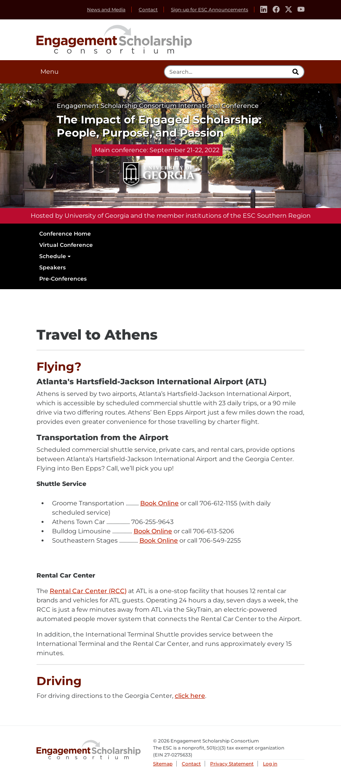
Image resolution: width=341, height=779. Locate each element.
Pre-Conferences (63, 278)
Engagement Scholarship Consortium (114, 38)
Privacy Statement (232, 764)
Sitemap (162, 764)
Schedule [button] (52, 256)
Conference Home (65, 233)
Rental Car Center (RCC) (88, 591)
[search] (296, 72)
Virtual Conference (66, 244)
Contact (148, 9)
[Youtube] (301, 9)
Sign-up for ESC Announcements (209, 9)
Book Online (159, 504)
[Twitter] (288, 9)
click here (190, 696)
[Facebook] (276, 9)
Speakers (52, 267)
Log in (270, 764)
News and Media (106, 9)
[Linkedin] (263, 9)
